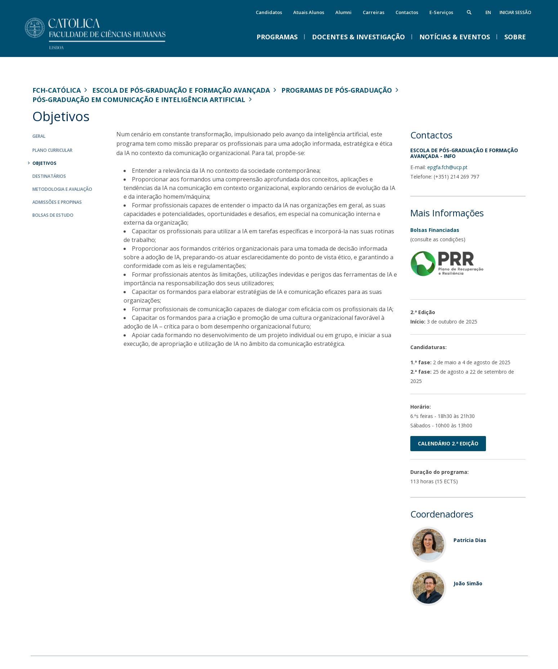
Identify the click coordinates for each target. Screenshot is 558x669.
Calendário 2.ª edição (448, 443)
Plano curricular (52, 150)
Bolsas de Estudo (52, 215)
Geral (38, 136)
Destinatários (49, 176)
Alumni (343, 12)
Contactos (407, 12)
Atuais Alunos (308, 12)
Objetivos (44, 163)
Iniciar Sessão (515, 12)
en (488, 12)
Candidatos (269, 12)
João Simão (468, 583)
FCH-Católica (56, 90)
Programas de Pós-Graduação (336, 90)
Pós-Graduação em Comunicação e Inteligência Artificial (138, 99)
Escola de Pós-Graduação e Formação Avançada (181, 90)
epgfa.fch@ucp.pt (447, 167)
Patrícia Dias (470, 540)
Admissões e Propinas (57, 202)
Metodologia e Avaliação (62, 189)
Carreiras (373, 12)
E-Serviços (441, 12)
